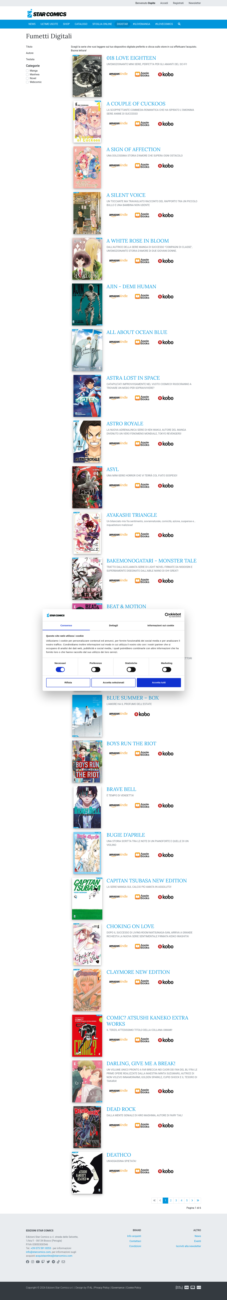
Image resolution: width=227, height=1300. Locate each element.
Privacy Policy (101, 1287)
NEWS (32, 24)
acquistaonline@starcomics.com (53, 1255)
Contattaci (135, 1241)
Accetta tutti (159, 682)
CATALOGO (81, 24)
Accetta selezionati (113, 682)
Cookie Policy (133, 1287)
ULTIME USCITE (49, 24)
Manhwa (34, 74)
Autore (29, 53)
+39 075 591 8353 (41, 1248)
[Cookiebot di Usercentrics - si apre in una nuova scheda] (167, 615)
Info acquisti (134, 1236)
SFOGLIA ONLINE (102, 24)
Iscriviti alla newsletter (188, 1246)
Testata (30, 59)
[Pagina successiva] (192, 1201)
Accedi (164, 3)
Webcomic (36, 82)
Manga (34, 70)
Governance (118, 1287)
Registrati (178, 3)
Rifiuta (68, 682)
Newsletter (195, 3)
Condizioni (135, 1246)
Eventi (197, 1241)
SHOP (66, 24)
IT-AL (90, 1287)
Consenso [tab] (66, 625)
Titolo (29, 46)
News (198, 1236)
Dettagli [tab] (113, 625)
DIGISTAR (122, 24)
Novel (33, 78)
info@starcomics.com (38, 1252)
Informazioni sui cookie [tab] (161, 625)
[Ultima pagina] (198, 1201)
